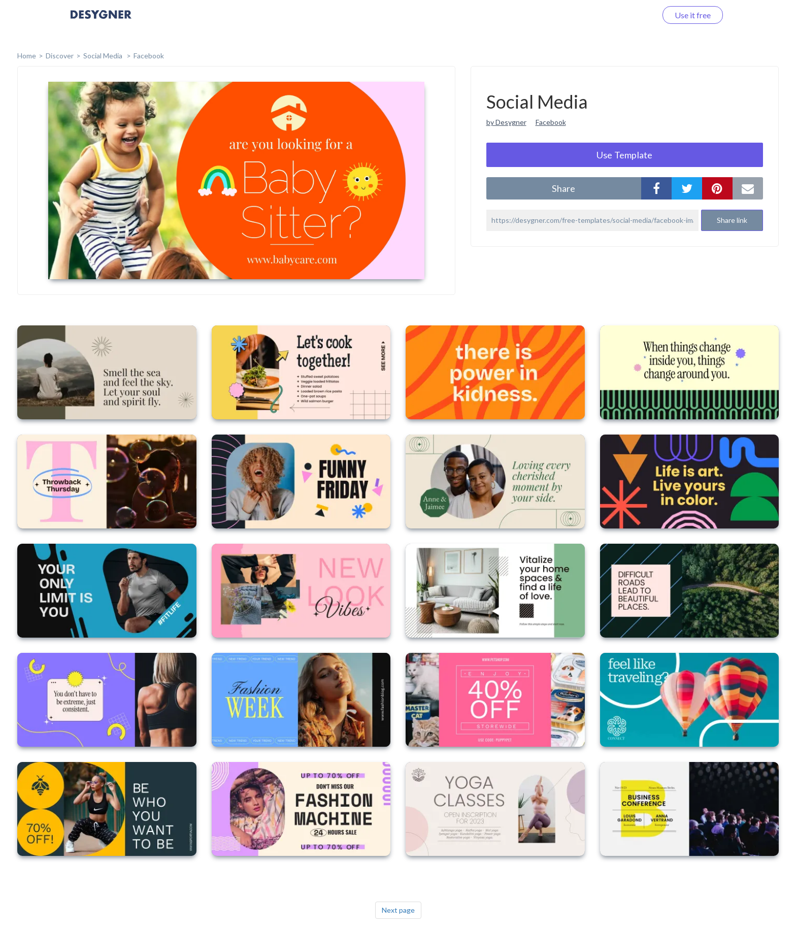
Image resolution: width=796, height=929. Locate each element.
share (563, 188)
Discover (60, 55)
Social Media (103, 55)
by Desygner (506, 122)
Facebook (149, 55)
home (26, 55)
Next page (398, 910)
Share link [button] (732, 220)
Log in (632, 15)
